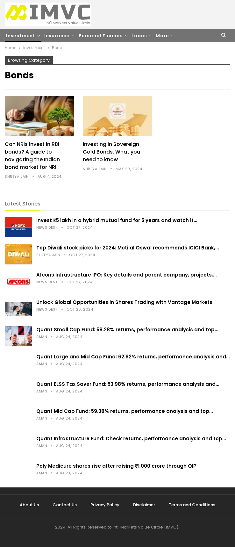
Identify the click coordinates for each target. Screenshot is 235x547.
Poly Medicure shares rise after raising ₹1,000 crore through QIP (116, 466)
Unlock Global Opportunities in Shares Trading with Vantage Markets (124, 302)
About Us (29, 505)
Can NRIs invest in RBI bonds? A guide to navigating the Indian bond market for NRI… (32, 155)
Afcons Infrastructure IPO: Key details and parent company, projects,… (126, 274)
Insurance (57, 35)
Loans (139, 35)
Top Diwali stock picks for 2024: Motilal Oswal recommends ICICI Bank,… (127, 247)
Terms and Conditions (192, 505)
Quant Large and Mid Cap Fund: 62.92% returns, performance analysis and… (133, 356)
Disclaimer (144, 505)
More (162, 35)
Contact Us (65, 505)
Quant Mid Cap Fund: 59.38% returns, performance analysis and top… (124, 411)
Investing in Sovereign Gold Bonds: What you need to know (111, 151)
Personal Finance (101, 35)
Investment (20, 35)
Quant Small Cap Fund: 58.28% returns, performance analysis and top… (127, 329)
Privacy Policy (104, 505)
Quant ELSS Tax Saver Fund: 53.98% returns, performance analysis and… (127, 384)
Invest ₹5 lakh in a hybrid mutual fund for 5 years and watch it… (116, 220)
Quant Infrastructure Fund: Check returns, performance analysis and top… (131, 438)
